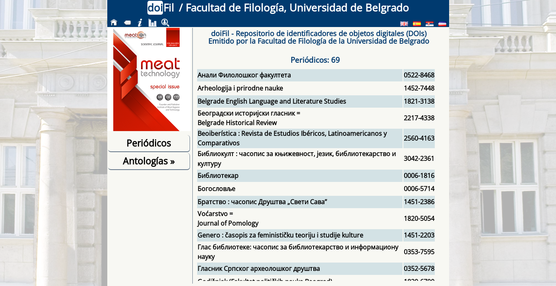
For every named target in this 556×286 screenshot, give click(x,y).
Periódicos (148, 143)
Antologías (148, 161)
